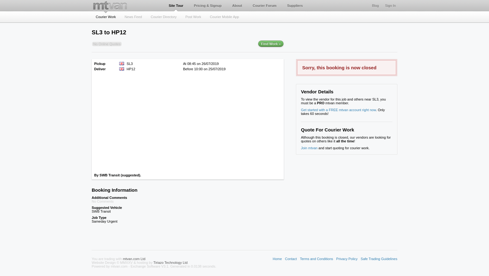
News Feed (133, 17)
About (237, 5)
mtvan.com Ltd (134, 259)
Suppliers (295, 5)
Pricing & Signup (208, 5)
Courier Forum (264, 5)
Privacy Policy (346, 259)
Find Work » (271, 44)
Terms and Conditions (316, 259)
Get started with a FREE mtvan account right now (338, 110)
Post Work (193, 17)
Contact (291, 259)
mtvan (110, 5)
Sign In (390, 5)
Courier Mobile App (224, 17)
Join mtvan (309, 148)
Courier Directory (164, 17)
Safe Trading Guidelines (379, 259)
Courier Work (106, 17)
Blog (375, 5)
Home (277, 259)
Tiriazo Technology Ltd (170, 262)
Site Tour (176, 5)
